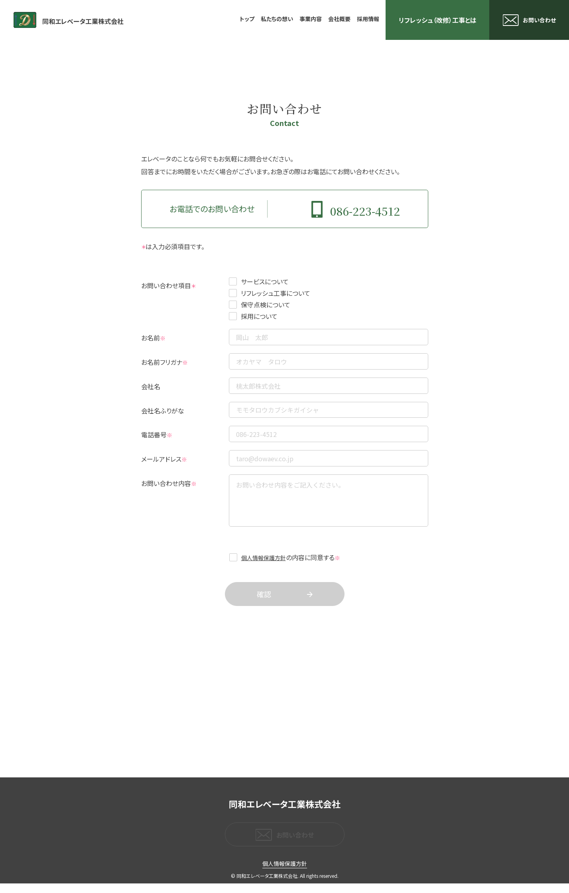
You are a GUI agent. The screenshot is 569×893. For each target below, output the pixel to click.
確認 (264, 603)
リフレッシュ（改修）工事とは (437, 20)
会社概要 (339, 19)
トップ (247, 19)
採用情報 (368, 19)
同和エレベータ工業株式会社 (98, 20)
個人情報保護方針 (263, 567)
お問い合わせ (539, 20)
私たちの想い (277, 19)
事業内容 (310, 19)
